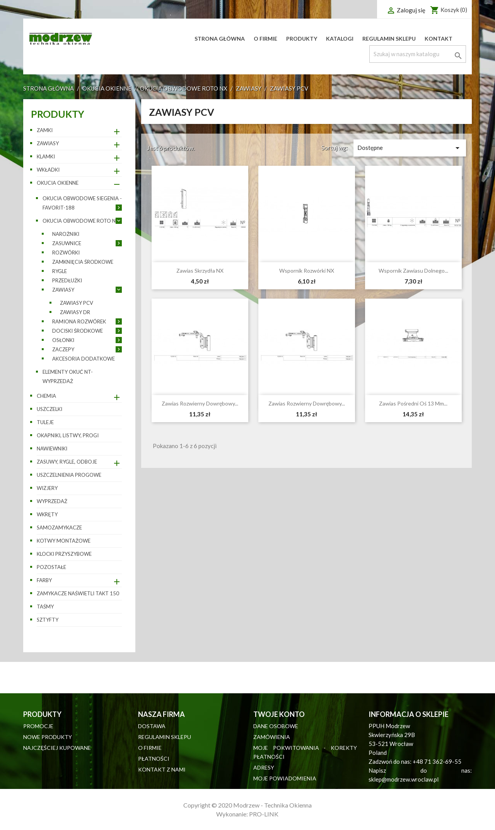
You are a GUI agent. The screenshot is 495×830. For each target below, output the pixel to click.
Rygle (59, 271)
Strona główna (220, 38)
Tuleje (45, 422)
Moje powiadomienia (284, 778)
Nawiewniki (52, 448)
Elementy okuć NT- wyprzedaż (68, 376)
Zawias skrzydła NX (200, 270)
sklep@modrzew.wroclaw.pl (404, 779)
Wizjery (47, 488)
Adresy (263, 767)
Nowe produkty (47, 737)
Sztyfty (47, 620)
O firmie (265, 38)
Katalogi (339, 38)
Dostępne (409, 148)
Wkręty (47, 514)
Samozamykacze (59, 527)
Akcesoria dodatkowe (83, 359)
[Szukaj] (417, 54)
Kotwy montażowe (63, 541)
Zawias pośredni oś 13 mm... (413, 403)
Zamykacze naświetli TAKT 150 (78, 593)
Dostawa (152, 726)
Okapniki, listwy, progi (68, 435)
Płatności (153, 758)
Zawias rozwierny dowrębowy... (200, 403)
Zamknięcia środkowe (82, 262)
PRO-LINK (263, 814)
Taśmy (45, 606)
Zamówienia (271, 737)
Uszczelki (49, 409)
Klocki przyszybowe (64, 554)
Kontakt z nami (162, 769)
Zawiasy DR (75, 312)
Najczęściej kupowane (57, 747)
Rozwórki (66, 252)
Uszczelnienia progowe (69, 475)
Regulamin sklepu (389, 38)
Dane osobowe (275, 726)
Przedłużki (67, 280)
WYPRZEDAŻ (52, 501)
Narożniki (65, 234)
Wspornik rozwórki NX (306, 270)
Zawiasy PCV (76, 303)
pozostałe (51, 567)
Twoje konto (279, 714)
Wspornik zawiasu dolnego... (413, 270)
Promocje (38, 726)
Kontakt (438, 38)
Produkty (301, 38)
